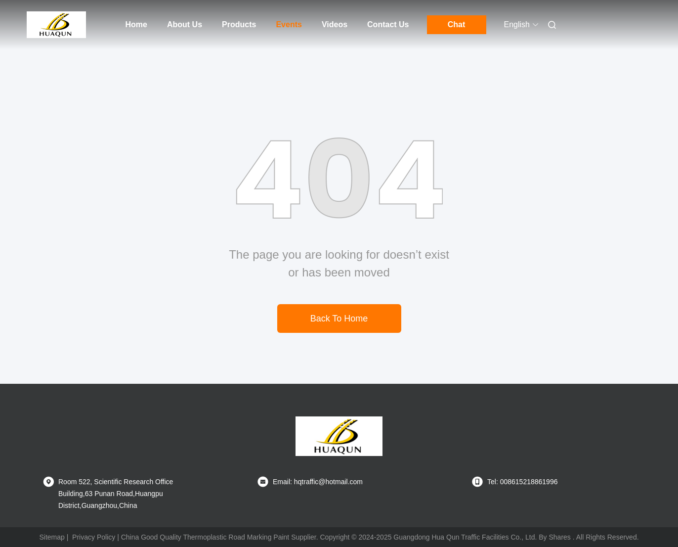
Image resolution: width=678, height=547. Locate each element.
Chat (457, 24)
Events (288, 24)
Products (239, 24)
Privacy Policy (93, 537)
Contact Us (388, 24)
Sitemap (51, 537)
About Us (184, 24)
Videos (334, 24)
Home (136, 24)
